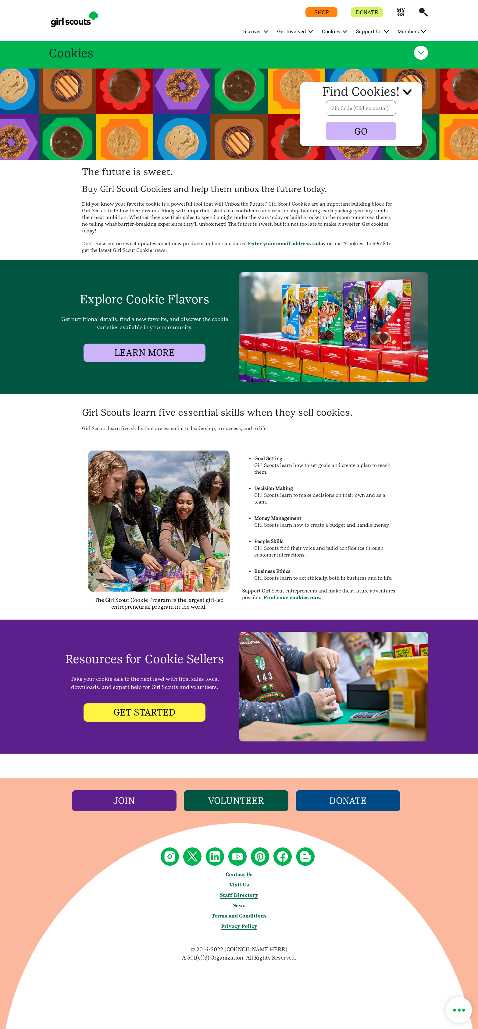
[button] (400, 15)
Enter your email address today (287, 243)
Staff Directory (239, 895)
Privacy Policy (239, 926)
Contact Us (239, 874)
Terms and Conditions (239, 916)
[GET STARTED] (144, 712)
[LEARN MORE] (144, 353)
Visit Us (239, 885)
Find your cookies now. (293, 597)
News (239, 905)
